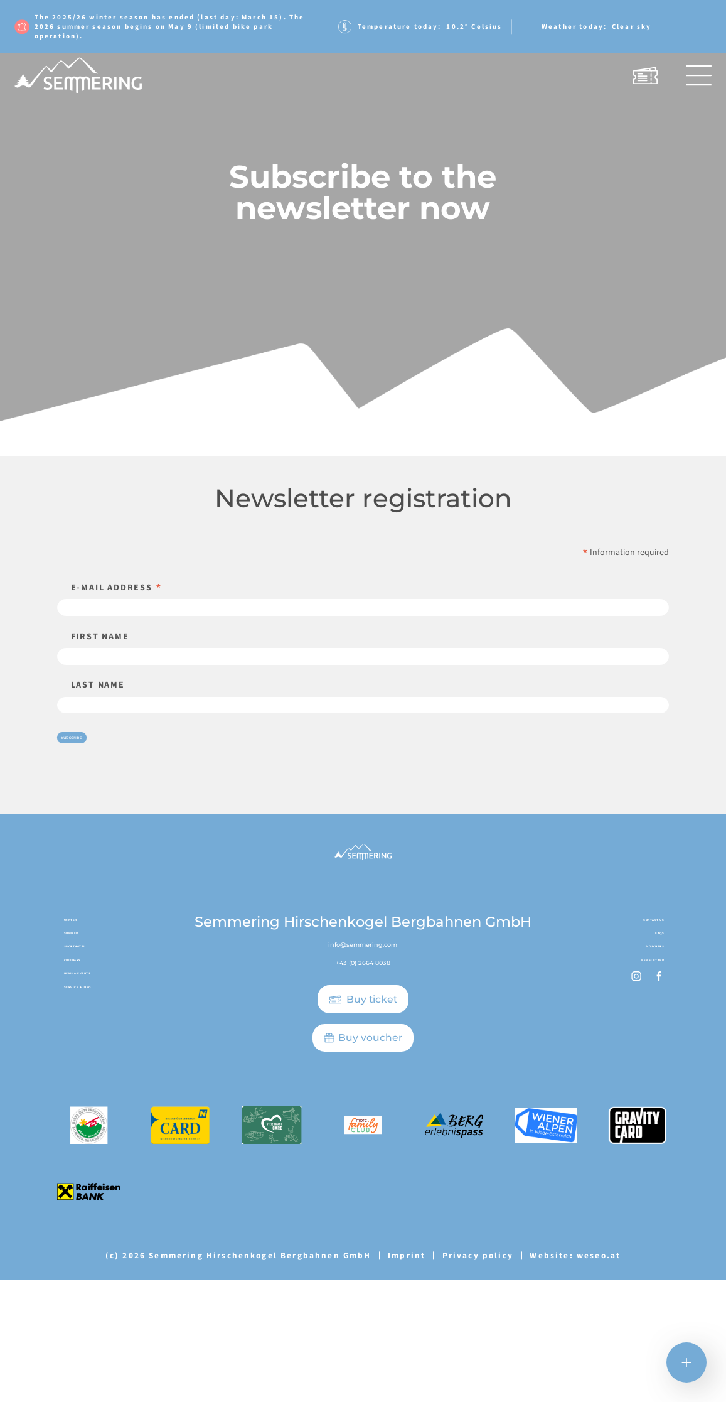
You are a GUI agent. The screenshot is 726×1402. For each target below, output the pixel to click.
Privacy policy (477, 1377)
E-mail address (117, 587)
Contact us (638, 1034)
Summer (82, 1060)
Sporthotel (91, 1086)
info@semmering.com (363, 1054)
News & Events (97, 1137)
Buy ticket (371, 1114)
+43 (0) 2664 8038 (363, 1075)
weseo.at (599, 1377)
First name (100, 660)
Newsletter (637, 1112)
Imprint (406, 1377)
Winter (80, 1034)
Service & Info (97, 1163)
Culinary (84, 1112)
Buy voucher (370, 1152)
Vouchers (641, 1086)
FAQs (653, 1060)
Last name (98, 730)
